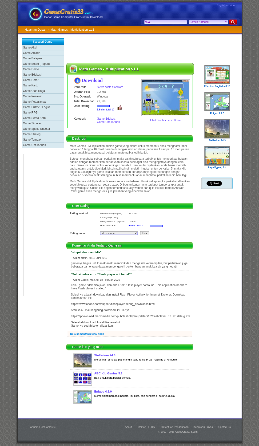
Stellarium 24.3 (105, 355)
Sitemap (141, 427)
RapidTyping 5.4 (217, 167)
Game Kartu (30, 85)
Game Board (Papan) (36, 63)
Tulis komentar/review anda (87, 333)
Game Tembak (32, 139)
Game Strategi (32, 134)
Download (92, 80)
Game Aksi (30, 47)
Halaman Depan (35, 29)
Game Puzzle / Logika (37, 107)
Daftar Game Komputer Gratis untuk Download (73, 17)
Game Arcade (31, 53)
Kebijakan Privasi (203, 427)
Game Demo (31, 69)
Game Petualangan (35, 101)
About (128, 427)
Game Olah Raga (34, 91)
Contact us (224, 427)
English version (226, 5)
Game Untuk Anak (34, 145)
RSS (153, 427)
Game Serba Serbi (34, 118)
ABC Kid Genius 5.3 (108, 373)
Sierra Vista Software (110, 87)
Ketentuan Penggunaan (175, 427)
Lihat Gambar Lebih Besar (165, 120)
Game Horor (31, 80)
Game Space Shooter (36, 128)
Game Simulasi (32, 123)
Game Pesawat (32, 96)
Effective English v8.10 (217, 86)
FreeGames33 (47, 427)
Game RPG (30, 112)
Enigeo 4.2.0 (103, 391)
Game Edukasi (32, 74)
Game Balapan (32, 58)
